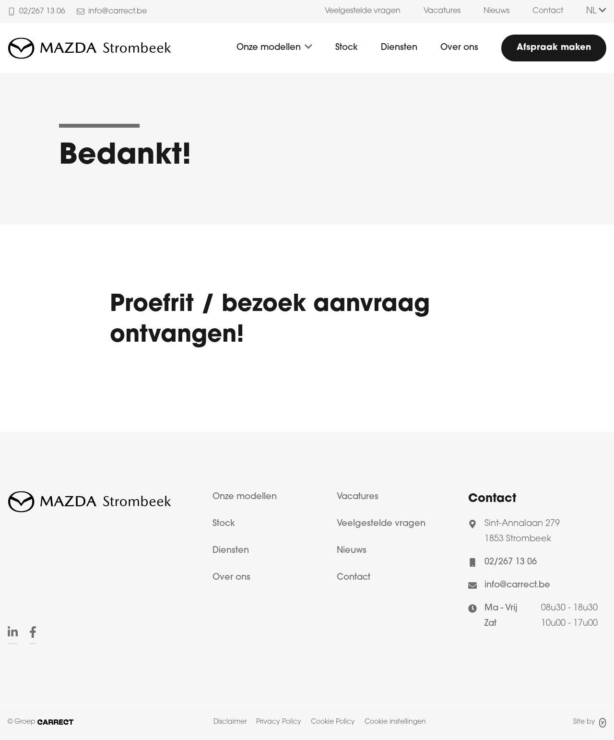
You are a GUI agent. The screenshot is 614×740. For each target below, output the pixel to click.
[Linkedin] (13, 633)
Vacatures (442, 11)
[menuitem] (363, 11)
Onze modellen (268, 47)
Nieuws (496, 11)
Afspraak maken (554, 47)
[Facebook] (32, 633)
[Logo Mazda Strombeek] (89, 48)
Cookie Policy (333, 722)
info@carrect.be (517, 585)
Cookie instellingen (395, 722)
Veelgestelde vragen (363, 11)
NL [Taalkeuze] (596, 11)
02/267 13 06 (510, 562)
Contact (547, 11)
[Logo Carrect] (89, 504)
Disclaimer (230, 722)
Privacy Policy (278, 722)
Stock (346, 47)
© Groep (40, 722)
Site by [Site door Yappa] (589, 723)
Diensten (399, 47)
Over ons (459, 47)
